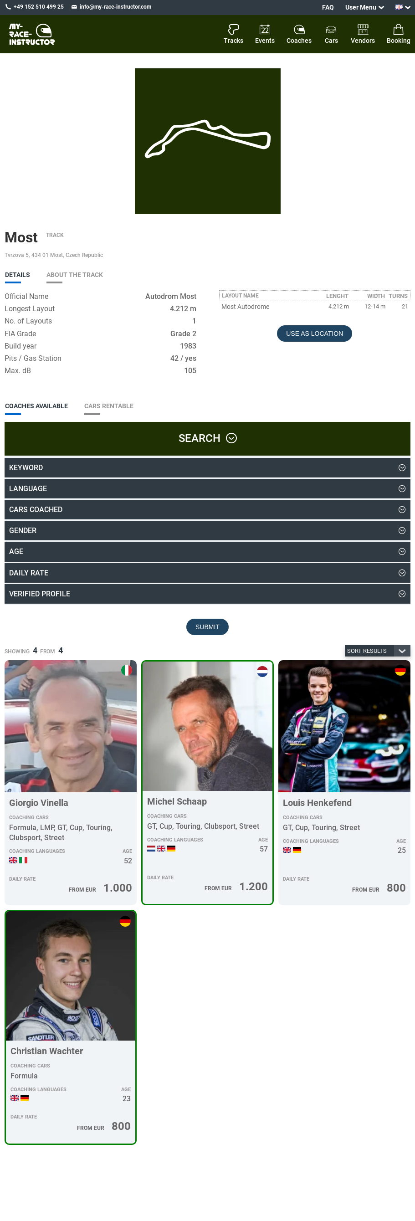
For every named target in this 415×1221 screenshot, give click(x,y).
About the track (74, 274)
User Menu (360, 7)
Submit (207, 627)
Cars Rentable (108, 406)
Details (17, 274)
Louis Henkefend (317, 802)
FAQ (328, 7)
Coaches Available (36, 406)
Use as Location (314, 333)
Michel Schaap (177, 801)
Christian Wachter (46, 1051)
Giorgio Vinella (38, 802)
